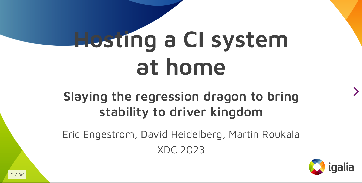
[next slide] (355, 91)
